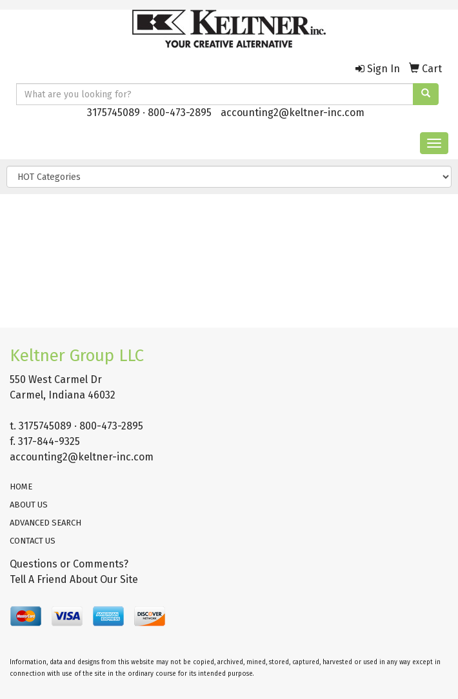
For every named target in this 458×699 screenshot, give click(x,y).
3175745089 (113, 112)
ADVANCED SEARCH (45, 522)
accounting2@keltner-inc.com (292, 112)
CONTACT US (32, 541)
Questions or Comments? (69, 564)
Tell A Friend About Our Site (74, 579)
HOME (21, 486)
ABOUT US (29, 504)
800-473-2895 (180, 112)
